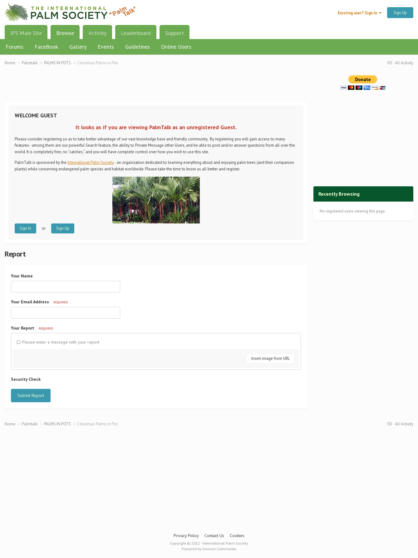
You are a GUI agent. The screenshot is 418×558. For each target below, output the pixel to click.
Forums (14, 46)
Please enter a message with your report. (58, 342)
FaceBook (46, 46)
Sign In (25, 228)
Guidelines (137, 46)
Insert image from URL (270, 358)
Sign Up (400, 12)
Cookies (237, 535)
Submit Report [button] (30, 395)
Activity (97, 33)
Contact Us (214, 535)
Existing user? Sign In (359, 13)
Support (174, 33)
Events (106, 46)
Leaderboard (136, 33)
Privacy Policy (186, 535)
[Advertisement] (156, 87)
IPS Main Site (26, 33)
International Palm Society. (90, 162)
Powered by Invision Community (209, 548)
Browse (65, 35)
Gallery (77, 46)
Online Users (176, 46)
